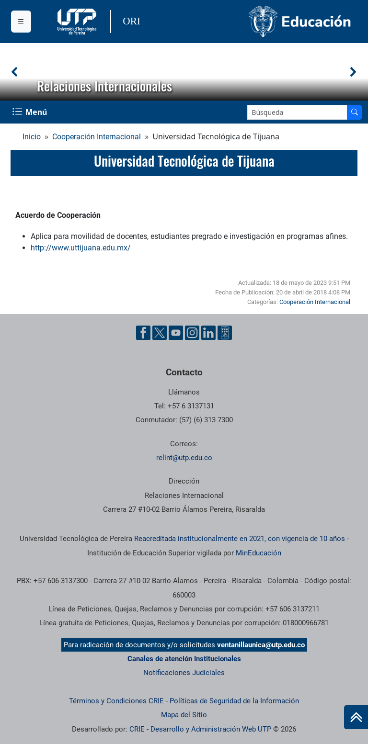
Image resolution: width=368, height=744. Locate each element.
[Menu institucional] (21, 22)
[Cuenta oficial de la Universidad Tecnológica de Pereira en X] (159, 333)
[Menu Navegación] (31, 112)
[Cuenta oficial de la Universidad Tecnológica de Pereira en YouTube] (176, 333)
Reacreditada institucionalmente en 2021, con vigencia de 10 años (239, 538)
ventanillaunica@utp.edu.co (261, 645)
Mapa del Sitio (184, 714)
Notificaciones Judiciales (184, 672)
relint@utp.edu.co (184, 457)
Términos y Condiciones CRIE (116, 701)
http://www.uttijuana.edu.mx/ (81, 247)
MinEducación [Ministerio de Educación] (258, 553)
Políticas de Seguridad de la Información (234, 701)
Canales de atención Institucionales (184, 658)
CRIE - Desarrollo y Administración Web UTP (200, 729)
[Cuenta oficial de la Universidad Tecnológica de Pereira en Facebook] (143, 333)
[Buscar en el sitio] (354, 112)
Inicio (32, 136)
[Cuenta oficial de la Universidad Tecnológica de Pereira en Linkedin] (208, 333)
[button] (15, 71)
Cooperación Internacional (96, 136)
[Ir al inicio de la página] (356, 717)
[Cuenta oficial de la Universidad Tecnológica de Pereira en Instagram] (192, 333)
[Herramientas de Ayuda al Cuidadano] (225, 333)
